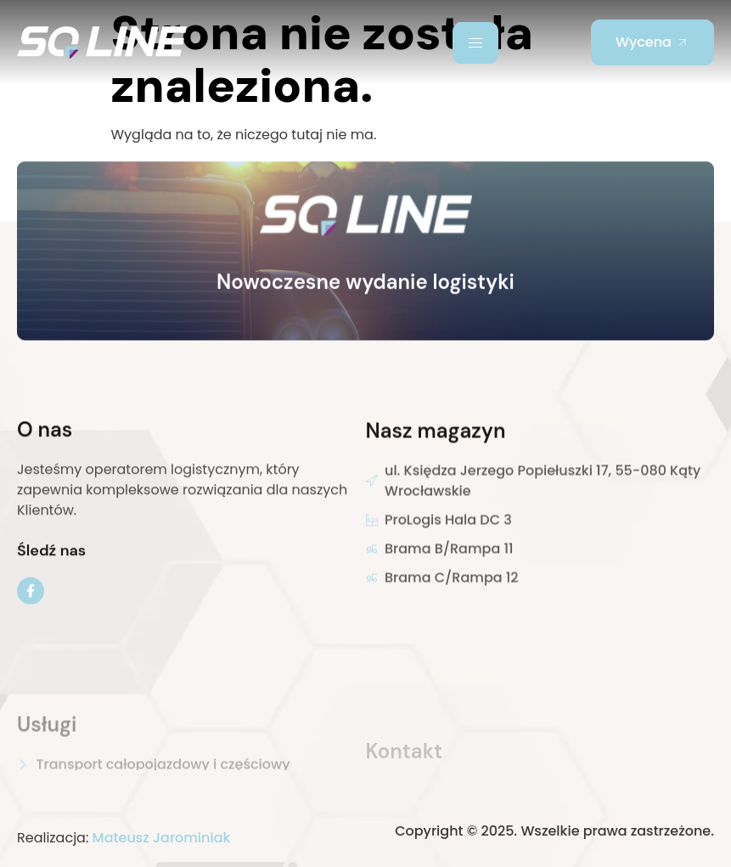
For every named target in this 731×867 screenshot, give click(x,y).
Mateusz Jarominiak (162, 837)
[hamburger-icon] (475, 43)
